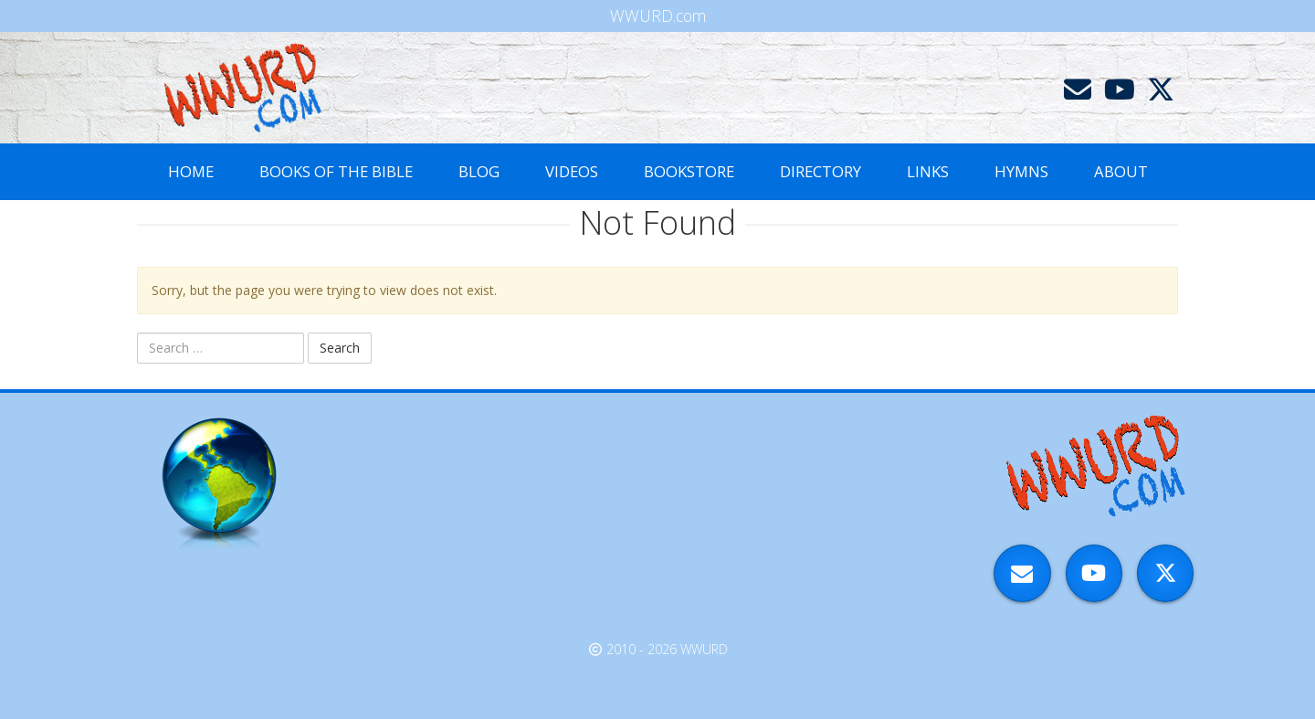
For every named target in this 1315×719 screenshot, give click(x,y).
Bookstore (689, 171)
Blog (479, 171)
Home (191, 171)
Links (928, 171)
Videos (571, 171)
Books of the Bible (336, 171)
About (1121, 171)
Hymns (1021, 171)
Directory (820, 171)
